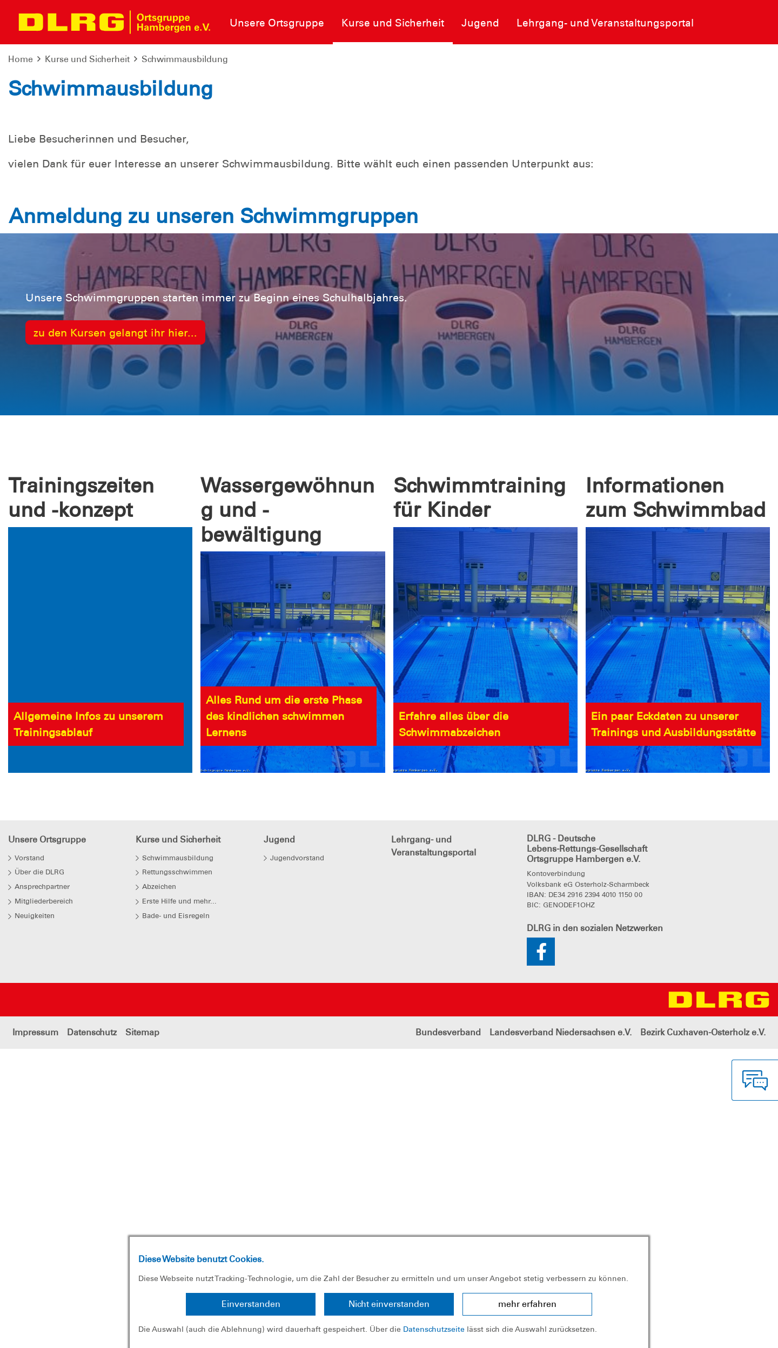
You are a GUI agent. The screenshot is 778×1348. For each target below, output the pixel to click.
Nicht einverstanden (389, 1304)
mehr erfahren (527, 1304)
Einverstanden (251, 1304)
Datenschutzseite (434, 1329)
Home (20, 59)
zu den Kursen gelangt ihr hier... (115, 677)
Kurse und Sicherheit (87, 59)
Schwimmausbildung (185, 59)
